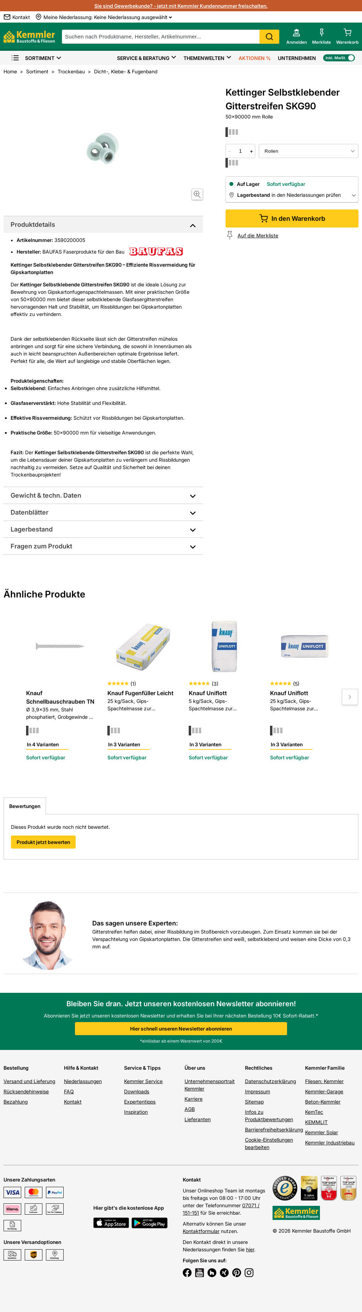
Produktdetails (33, 224)
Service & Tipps (142, 1068)
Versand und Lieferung (29, 1081)
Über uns (195, 1068)
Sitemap (254, 1102)
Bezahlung (16, 1102)
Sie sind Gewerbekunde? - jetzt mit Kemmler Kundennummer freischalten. (181, 6)
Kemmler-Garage (324, 1091)
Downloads (136, 1091)
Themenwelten (203, 58)
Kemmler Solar (321, 1132)
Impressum (257, 1091)
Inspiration (136, 1112)
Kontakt (73, 1102)
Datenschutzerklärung (270, 1081)
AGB (190, 1109)
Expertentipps (140, 1102)
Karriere (194, 1099)
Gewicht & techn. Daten (46, 495)
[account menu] (296, 37)
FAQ (69, 1091)
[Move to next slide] (350, 697)
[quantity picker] (240, 151)
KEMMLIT (316, 1122)
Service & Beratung (143, 58)
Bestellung (16, 1068)
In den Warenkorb (292, 218)
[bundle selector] (308, 151)
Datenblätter (29, 512)
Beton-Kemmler (322, 1102)
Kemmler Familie (325, 1068)
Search (269, 37)
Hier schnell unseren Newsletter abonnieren (181, 1029)
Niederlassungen (83, 1081)
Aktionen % (255, 58)
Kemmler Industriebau (330, 1143)
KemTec (314, 1112)
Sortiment (32, 58)
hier (250, 1249)
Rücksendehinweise (26, 1091)
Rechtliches (259, 1068)
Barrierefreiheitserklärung (274, 1129)
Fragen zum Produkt (41, 546)
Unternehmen (297, 58)
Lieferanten (198, 1119)
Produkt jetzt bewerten (43, 842)
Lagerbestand (32, 529)
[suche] (170, 37)
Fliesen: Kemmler (324, 1081)
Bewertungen (24, 806)
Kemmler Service (143, 1081)
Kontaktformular (201, 1231)
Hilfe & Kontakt (81, 1068)
